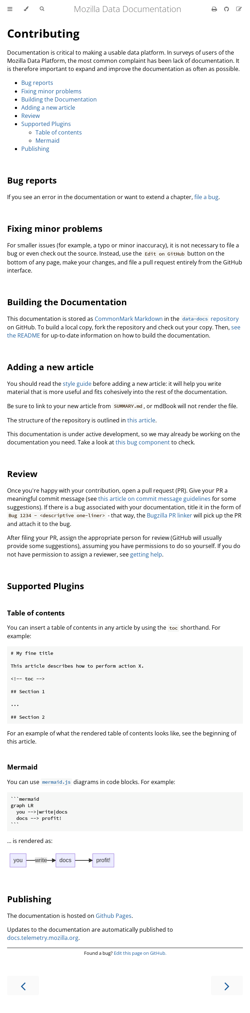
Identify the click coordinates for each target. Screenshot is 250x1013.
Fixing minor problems (51, 91)
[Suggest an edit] (239, 9)
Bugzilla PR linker (169, 515)
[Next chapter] (227, 985)
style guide (77, 384)
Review (30, 116)
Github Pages (114, 916)
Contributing (43, 33)
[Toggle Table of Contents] (10, 9)
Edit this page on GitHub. (140, 953)
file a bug (206, 197)
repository (210, 319)
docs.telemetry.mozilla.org (42, 938)
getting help (146, 554)
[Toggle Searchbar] (42, 9)
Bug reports (37, 83)
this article (141, 420)
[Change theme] (26, 9)
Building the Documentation (59, 99)
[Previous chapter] (23, 985)
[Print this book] (215, 9)
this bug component (143, 442)
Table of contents (58, 132)
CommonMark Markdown (129, 319)
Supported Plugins (46, 124)
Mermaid (47, 140)
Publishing (35, 149)
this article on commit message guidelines (154, 499)
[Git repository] (227, 9)
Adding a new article (48, 107)
